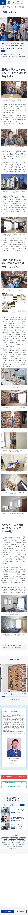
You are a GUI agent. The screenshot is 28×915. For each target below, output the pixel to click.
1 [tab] (3, 696)
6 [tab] (21, 696)
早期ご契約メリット (10, 846)
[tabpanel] (14, 679)
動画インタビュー (7, 842)
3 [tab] (10, 696)
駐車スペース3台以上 (14, 838)
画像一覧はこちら (15, 699)
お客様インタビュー (22, 6)
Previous (2, 678)
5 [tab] (17, 696)
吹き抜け (15, 645)
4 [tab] (14, 696)
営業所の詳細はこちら (14, 764)
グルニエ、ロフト (13, 840)
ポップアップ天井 (6, 838)
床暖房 (9, 844)
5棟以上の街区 (23, 838)
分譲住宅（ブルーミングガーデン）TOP (10, 6)
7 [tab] (24, 696)
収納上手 (10, 645)
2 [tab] (7, 696)
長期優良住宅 (18, 647)
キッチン (5, 645)
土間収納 (5, 647)
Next (26, 678)
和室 (20, 645)
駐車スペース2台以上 (14, 848)
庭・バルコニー (15, 844)
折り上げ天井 (11, 647)
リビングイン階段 (21, 840)
